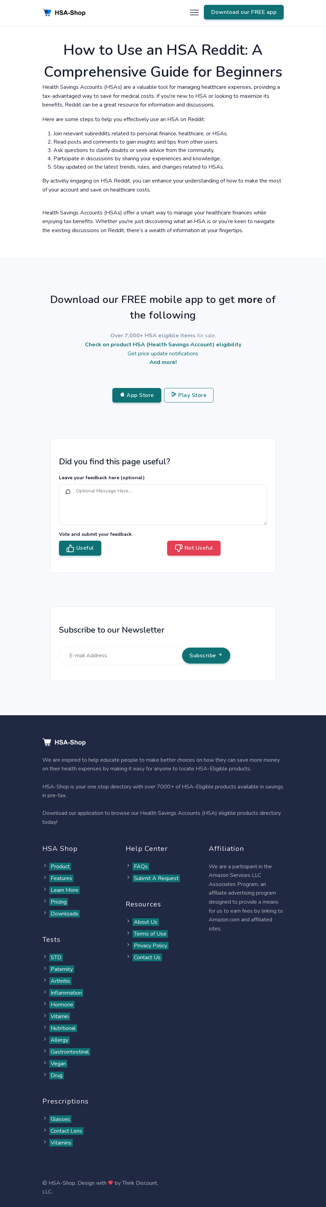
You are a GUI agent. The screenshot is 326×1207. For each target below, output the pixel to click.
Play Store (189, 395)
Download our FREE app (244, 12)
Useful (80, 548)
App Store (137, 395)
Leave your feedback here (102, 477)
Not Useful (193, 548)
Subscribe (206, 655)
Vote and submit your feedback (95, 534)
